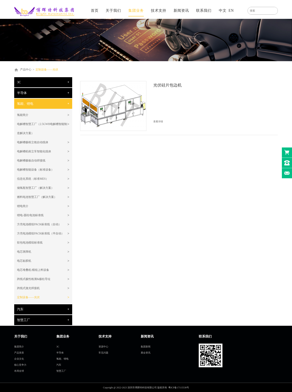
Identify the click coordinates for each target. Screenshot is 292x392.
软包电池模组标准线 (30, 242)
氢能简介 (22, 114)
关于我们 (113, 11)
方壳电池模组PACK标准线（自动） (39, 224)
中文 (223, 11)
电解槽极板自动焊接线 (31, 160)
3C (19, 82)
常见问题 (103, 352)
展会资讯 (145, 352)
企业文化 (19, 358)
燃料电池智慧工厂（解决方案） (37, 197)
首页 (95, 11)
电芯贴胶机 (24, 260)
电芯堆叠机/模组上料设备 (33, 269)
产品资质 (19, 352)
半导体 (22, 93)
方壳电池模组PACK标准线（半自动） (40, 233)
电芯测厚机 (24, 251)
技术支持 (158, 11)
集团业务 (136, 11)
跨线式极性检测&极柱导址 (33, 279)
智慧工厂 (23, 320)
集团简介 (19, 346)
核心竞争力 (20, 364)
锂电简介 (22, 206)
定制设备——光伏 (46, 69)
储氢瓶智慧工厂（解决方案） (35, 187)
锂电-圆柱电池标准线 (30, 215)
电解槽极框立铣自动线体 (32, 142)
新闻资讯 (181, 11)
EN (231, 11)
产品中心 (25, 69)
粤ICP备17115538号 (178, 387)
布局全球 (19, 371)
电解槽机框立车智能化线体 (34, 151)
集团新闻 (145, 346)
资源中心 (103, 346)
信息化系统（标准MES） (32, 178)
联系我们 (203, 11)
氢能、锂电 (25, 103)
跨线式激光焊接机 (28, 288)
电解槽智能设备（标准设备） (35, 169)
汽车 (20, 309)
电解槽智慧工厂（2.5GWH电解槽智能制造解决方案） (42, 129)
